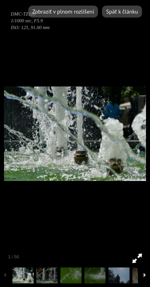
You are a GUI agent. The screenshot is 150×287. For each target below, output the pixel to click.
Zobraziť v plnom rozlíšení (63, 11)
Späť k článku (122, 11)
